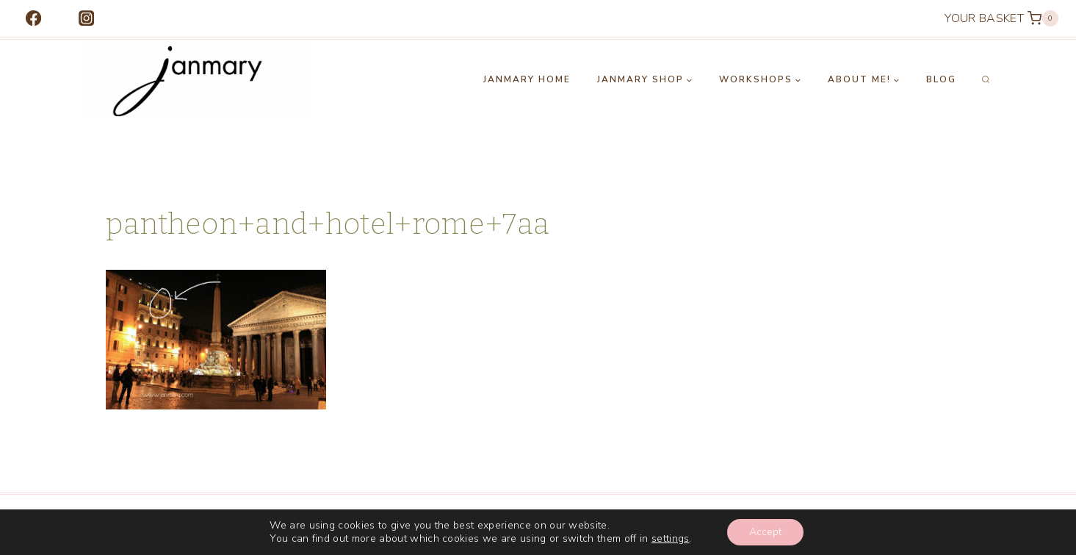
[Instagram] (86, 19)
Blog (941, 79)
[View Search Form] (985, 80)
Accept (765, 532)
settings (670, 538)
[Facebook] (33, 19)
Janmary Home (527, 79)
